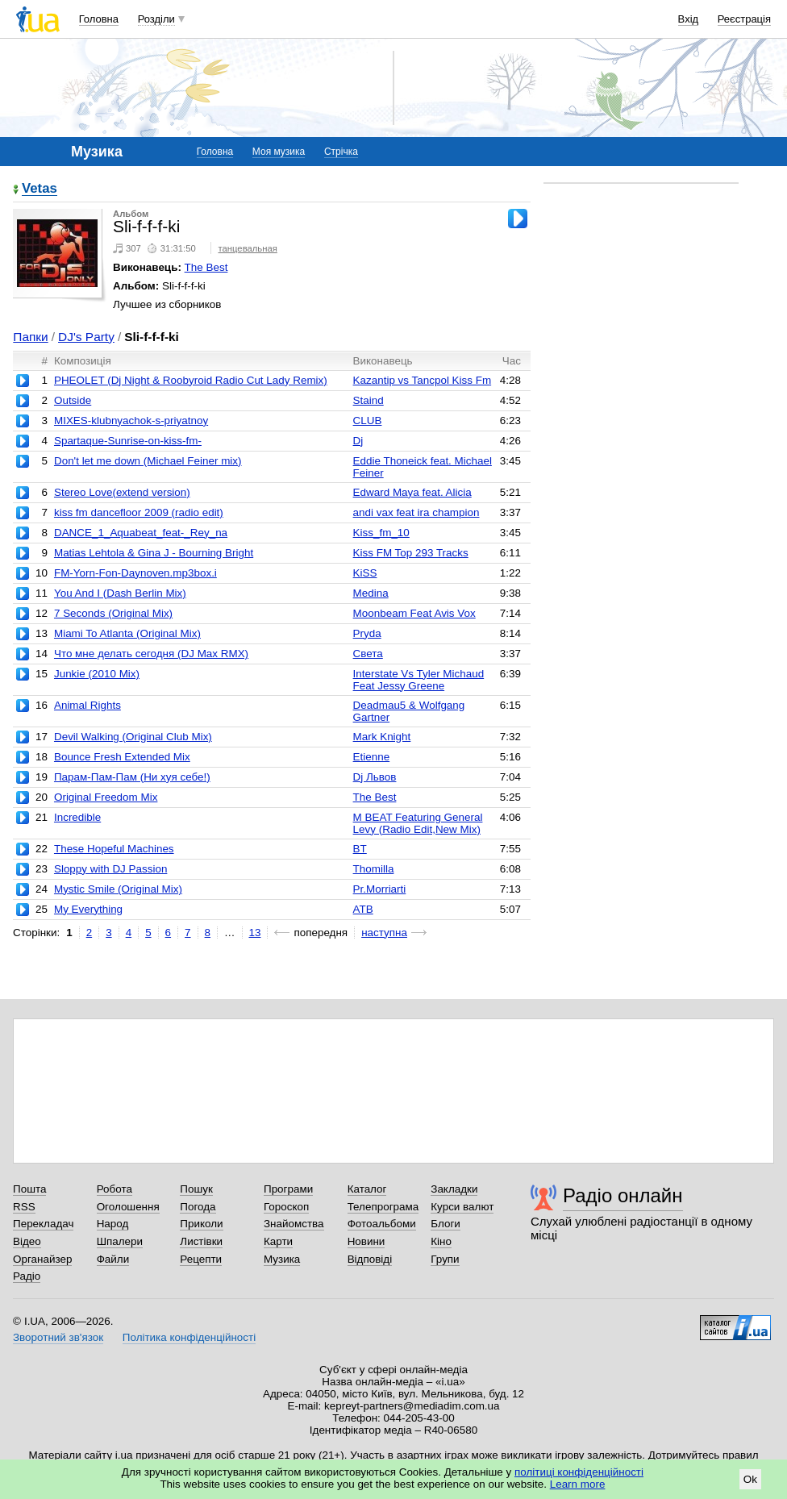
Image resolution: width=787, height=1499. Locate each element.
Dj (358, 441)
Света (368, 653)
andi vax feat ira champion (416, 512)
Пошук (196, 1189)
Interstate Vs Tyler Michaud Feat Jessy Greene (419, 680)
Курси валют (462, 1207)
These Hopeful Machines (114, 849)
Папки (30, 337)
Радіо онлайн (623, 1195)
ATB (363, 909)
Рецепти (201, 1259)
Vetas (39, 189)
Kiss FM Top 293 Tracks (410, 553)
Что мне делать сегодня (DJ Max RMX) (151, 653)
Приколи (201, 1224)
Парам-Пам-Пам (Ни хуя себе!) (132, 777)
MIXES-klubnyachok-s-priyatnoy (131, 420)
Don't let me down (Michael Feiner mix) (148, 461)
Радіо (26, 1276)
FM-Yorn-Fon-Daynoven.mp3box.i (135, 573)
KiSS (365, 573)
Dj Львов (375, 777)
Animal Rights (87, 705)
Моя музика (278, 151)
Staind (368, 400)
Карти (278, 1241)
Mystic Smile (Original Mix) (118, 889)
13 (255, 932)
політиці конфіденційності (578, 1472)
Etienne (371, 757)
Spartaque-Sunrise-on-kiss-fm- (128, 441)
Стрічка (341, 151)
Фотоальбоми (382, 1224)
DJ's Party (86, 337)
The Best (206, 267)
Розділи (156, 19)
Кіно (441, 1241)
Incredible (77, 817)
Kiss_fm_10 (381, 533)
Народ (113, 1224)
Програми (288, 1189)
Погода (197, 1207)
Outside (72, 400)
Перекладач (43, 1224)
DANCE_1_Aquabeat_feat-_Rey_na (140, 533)
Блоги (445, 1224)
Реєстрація (744, 19)
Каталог (367, 1189)
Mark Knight (382, 737)
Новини (366, 1241)
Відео (27, 1241)
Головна (99, 19)
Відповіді (370, 1259)
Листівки (201, 1241)
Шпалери (120, 1241)
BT (360, 849)
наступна (384, 932)
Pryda (367, 633)
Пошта (29, 1189)
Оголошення (128, 1207)
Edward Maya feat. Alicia (412, 492)
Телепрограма (383, 1207)
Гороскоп (286, 1207)
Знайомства (294, 1224)
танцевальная (247, 248)
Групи (445, 1259)
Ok (750, 1479)
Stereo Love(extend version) (122, 492)
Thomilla (373, 869)
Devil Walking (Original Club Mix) (133, 737)
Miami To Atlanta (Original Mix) (127, 633)
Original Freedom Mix (105, 797)
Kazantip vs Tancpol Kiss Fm (422, 380)
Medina (371, 593)
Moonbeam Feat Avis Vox (414, 613)
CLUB (367, 420)
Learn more (578, 1484)
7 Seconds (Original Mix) (113, 613)
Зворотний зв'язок (58, 1337)
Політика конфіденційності (189, 1337)
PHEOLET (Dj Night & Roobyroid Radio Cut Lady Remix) (190, 380)
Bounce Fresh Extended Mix (122, 757)
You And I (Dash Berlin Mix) (120, 593)
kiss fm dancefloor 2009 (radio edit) (138, 512)
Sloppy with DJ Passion (110, 869)
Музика (282, 1259)
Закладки (454, 1189)
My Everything (88, 909)
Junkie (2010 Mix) (96, 674)
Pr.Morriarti (379, 889)
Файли (113, 1259)
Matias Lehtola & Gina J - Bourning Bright (153, 553)
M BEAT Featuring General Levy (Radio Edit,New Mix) (418, 823)
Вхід (688, 19)
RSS (24, 1207)
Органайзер (42, 1259)
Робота (114, 1189)
